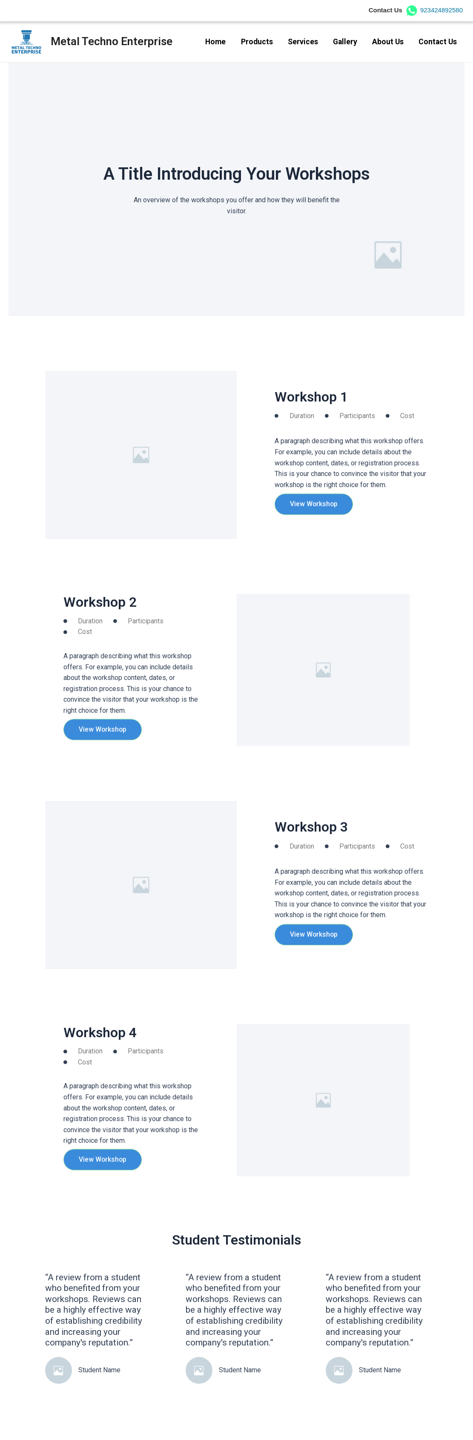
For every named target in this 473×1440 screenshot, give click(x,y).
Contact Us (438, 41)
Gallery (345, 41)
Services (303, 41)
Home (215, 41)
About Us (388, 41)
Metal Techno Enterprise (111, 41)
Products (257, 41)
